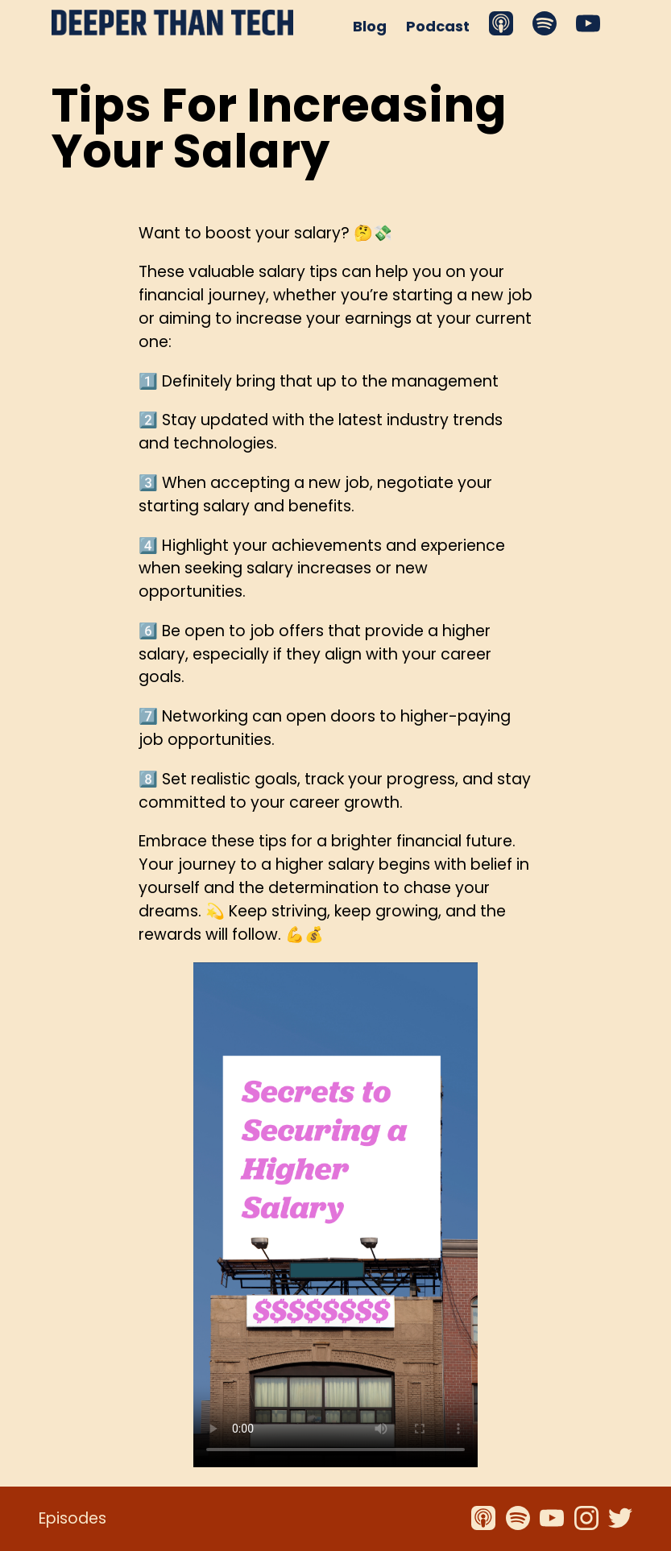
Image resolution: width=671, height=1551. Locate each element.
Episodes (72, 1518)
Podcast (438, 26)
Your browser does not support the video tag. (335, 1214)
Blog (370, 26)
